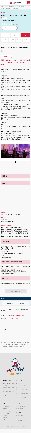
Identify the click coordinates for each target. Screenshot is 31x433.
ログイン (29, 3)
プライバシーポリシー (8, 411)
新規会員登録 (19, 409)
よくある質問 (6, 406)
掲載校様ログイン (20, 420)
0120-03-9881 (13, 319)
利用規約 (5, 409)
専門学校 (22, 6)
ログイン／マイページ (21, 406)
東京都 (2, 8)
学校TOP (6, 35)
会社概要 (5, 415)
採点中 (17, 24)
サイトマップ (6, 413)
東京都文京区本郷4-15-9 (16, 315)
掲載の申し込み (20, 418)
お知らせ (15, 35)
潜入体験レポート (20, 383)
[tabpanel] (15, 151)
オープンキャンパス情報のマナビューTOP (9, 6)
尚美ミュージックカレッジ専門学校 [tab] (15, 303)
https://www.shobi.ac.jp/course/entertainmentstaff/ (16, 283)
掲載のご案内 (19, 415)
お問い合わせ (6, 420)
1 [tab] (15, 162)
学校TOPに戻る (15, 291)
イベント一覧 (25, 35)
